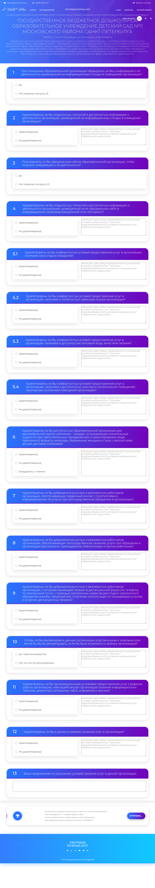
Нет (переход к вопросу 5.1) (35, 188)
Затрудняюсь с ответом (33, 486)
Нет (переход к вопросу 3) (34, 95)
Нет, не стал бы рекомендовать (37, 684)
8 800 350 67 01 (129, 18)
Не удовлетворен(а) (31, 143)
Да (20, 85)
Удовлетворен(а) (29, 134)
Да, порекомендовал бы (33, 674)
